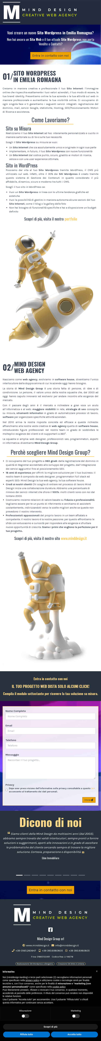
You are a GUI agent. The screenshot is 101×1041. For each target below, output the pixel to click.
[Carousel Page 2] (27, 875)
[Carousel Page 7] (66, 875)
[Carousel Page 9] (81, 875)
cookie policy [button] (58, 986)
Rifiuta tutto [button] (26, 1034)
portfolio (71, 219)
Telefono (11, 740)
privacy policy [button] (32, 980)
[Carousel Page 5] (50, 875)
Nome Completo (16, 711)
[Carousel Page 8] (74, 875)
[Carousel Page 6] (58, 875)
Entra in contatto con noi (50, 55)
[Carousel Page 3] (35, 875)
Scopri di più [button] (50, 1026)
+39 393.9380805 (50, 950)
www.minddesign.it (74, 538)
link (93, 788)
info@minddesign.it (65, 945)
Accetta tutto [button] (75, 1034)
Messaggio (12, 754)
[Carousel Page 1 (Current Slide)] (19, 875)
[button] (96, 971)
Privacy (10, 784)
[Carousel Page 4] (42, 875)
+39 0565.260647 (24, 950)
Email (9, 725)
